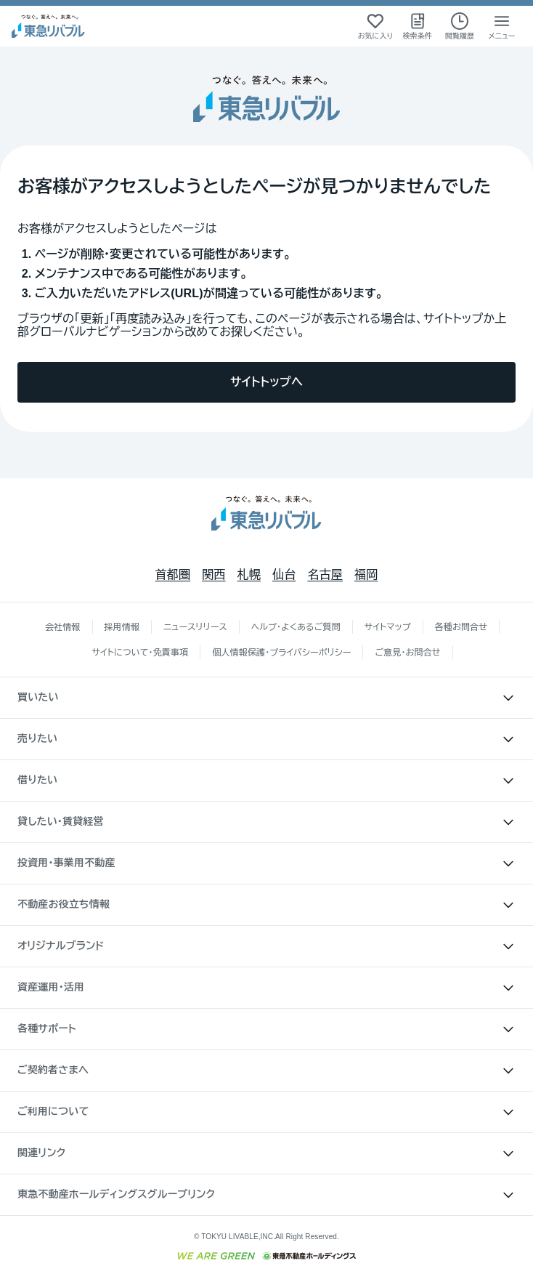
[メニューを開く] (501, 26)
